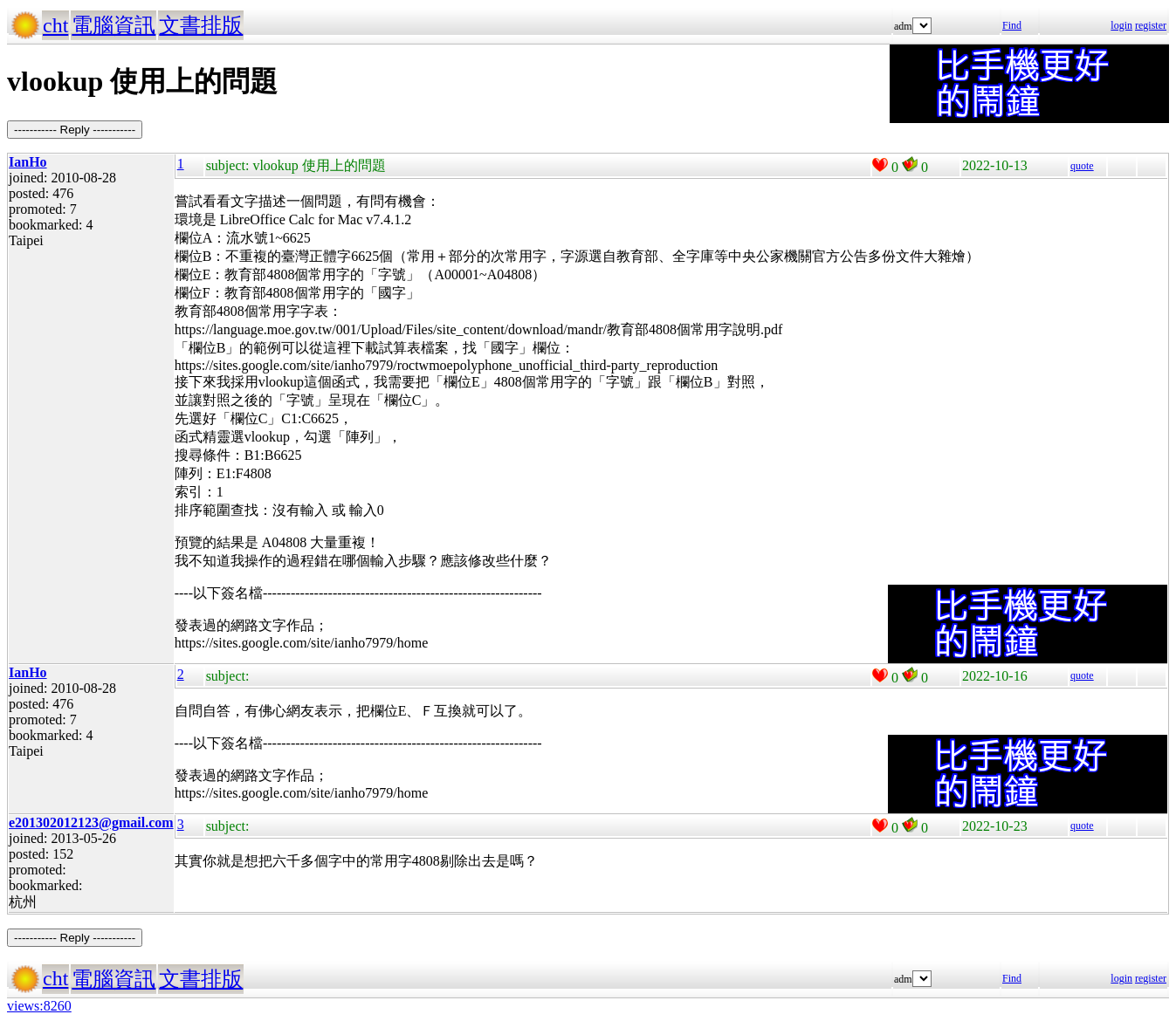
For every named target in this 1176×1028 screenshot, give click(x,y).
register (1150, 25)
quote (1082, 166)
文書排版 (201, 25)
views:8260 (39, 1005)
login (1121, 25)
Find (1011, 25)
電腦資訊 (113, 25)
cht (55, 25)
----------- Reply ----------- (74, 129)
